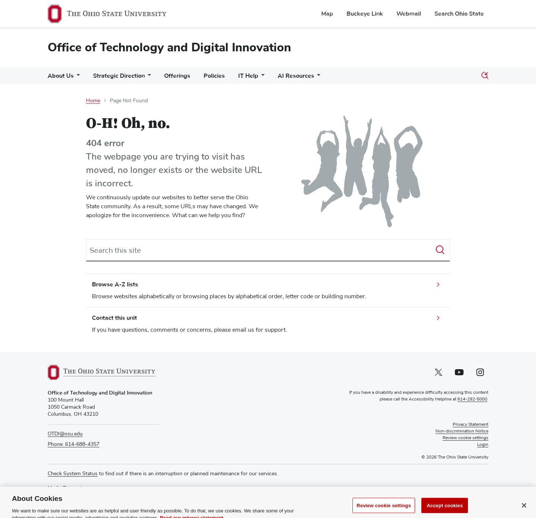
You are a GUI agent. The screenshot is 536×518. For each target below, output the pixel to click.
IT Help (248, 76)
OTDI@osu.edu (65, 434)
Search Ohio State (459, 14)
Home (93, 100)
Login (482, 445)
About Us (61, 76)
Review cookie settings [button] (465, 438)
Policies (214, 76)
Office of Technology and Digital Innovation (169, 47)
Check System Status (73, 473)
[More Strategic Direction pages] (148, 77)
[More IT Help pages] (261, 77)
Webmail (408, 14)
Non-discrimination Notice (462, 431)
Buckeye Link (365, 14)
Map (327, 14)
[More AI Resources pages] (317, 77)
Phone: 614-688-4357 (73, 444)
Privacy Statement (470, 424)
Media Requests (66, 488)
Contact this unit (114, 318)
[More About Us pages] (77, 77)
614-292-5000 (472, 399)
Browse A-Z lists (115, 284)
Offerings (177, 76)
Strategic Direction (119, 76)
